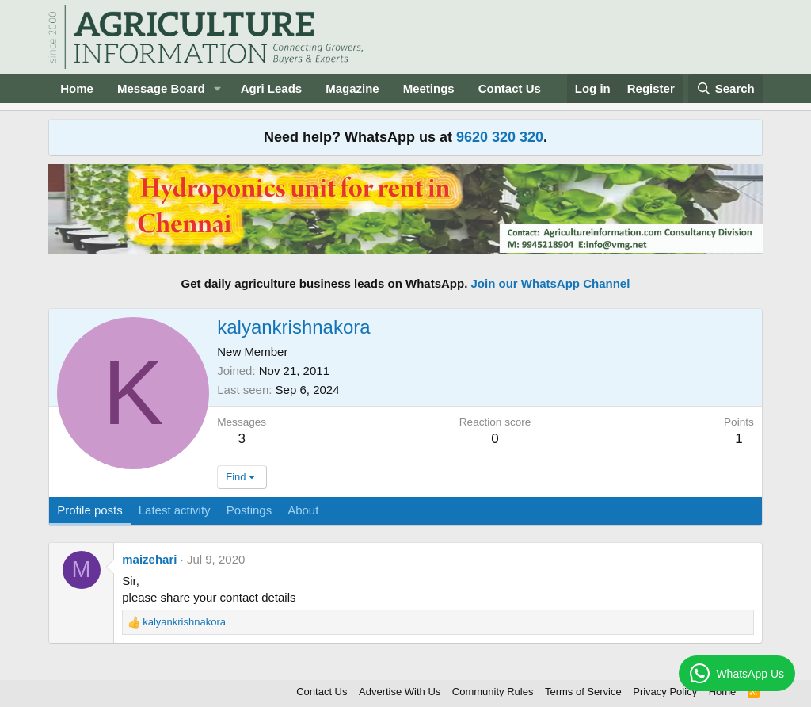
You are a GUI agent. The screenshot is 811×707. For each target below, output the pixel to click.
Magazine (352, 88)
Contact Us (509, 88)
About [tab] (302, 510)
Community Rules (493, 691)
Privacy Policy (665, 691)
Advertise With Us (399, 691)
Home (76, 88)
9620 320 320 (499, 137)
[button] (218, 88)
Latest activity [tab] (175, 510)
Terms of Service (583, 691)
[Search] (725, 88)
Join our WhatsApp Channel (550, 283)
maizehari (149, 559)
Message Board (161, 88)
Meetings (429, 88)
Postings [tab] (249, 510)
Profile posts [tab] (90, 510)
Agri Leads (272, 88)
